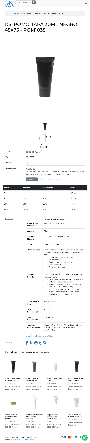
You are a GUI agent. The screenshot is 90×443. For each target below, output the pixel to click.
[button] (9, 92)
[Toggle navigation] (85, 3)
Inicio (8, 13)
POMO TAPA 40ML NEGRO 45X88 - (76, 379)
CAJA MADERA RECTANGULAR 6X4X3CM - (11, 416)
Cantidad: (8, 162)
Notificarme (32, 179)
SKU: (6, 157)
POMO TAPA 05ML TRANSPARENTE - (76, 415)
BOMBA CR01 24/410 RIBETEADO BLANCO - (34, 416)
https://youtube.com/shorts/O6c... (39, 336)
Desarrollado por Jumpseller (25, 440)
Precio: (7, 152)
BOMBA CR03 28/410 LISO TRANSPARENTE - (54, 416)
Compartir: (9, 342)
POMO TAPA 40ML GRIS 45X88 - (34, 379)
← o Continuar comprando (50, 179)
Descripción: (10, 219)
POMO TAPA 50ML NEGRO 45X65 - (12, 379)
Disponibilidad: (10, 169)
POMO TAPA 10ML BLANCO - (54, 379)
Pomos (17, 13)
